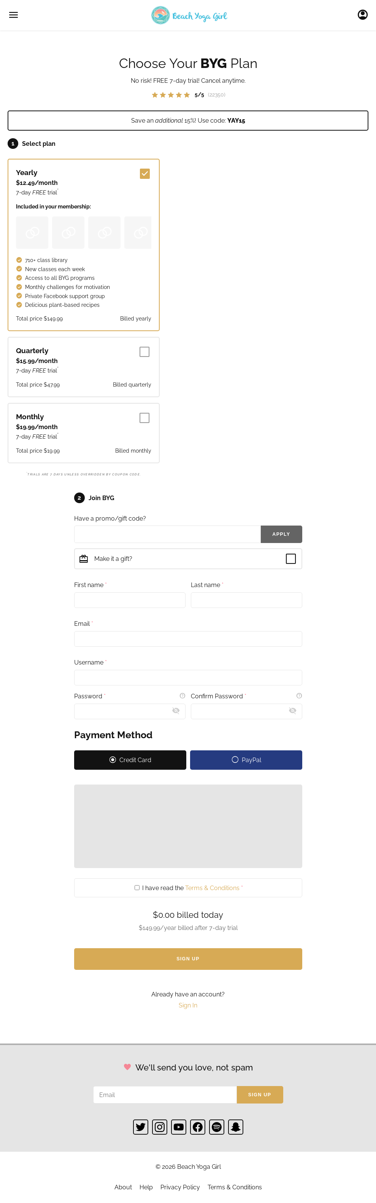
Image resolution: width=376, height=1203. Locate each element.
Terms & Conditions (212, 888)
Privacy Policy (180, 1187)
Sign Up (188, 958)
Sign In (365, 15)
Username (90, 662)
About (123, 1187)
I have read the (189, 888)
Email (83, 623)
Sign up (259, 1094)
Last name (207, 585)
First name (90, 585)
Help (146, 1187)
